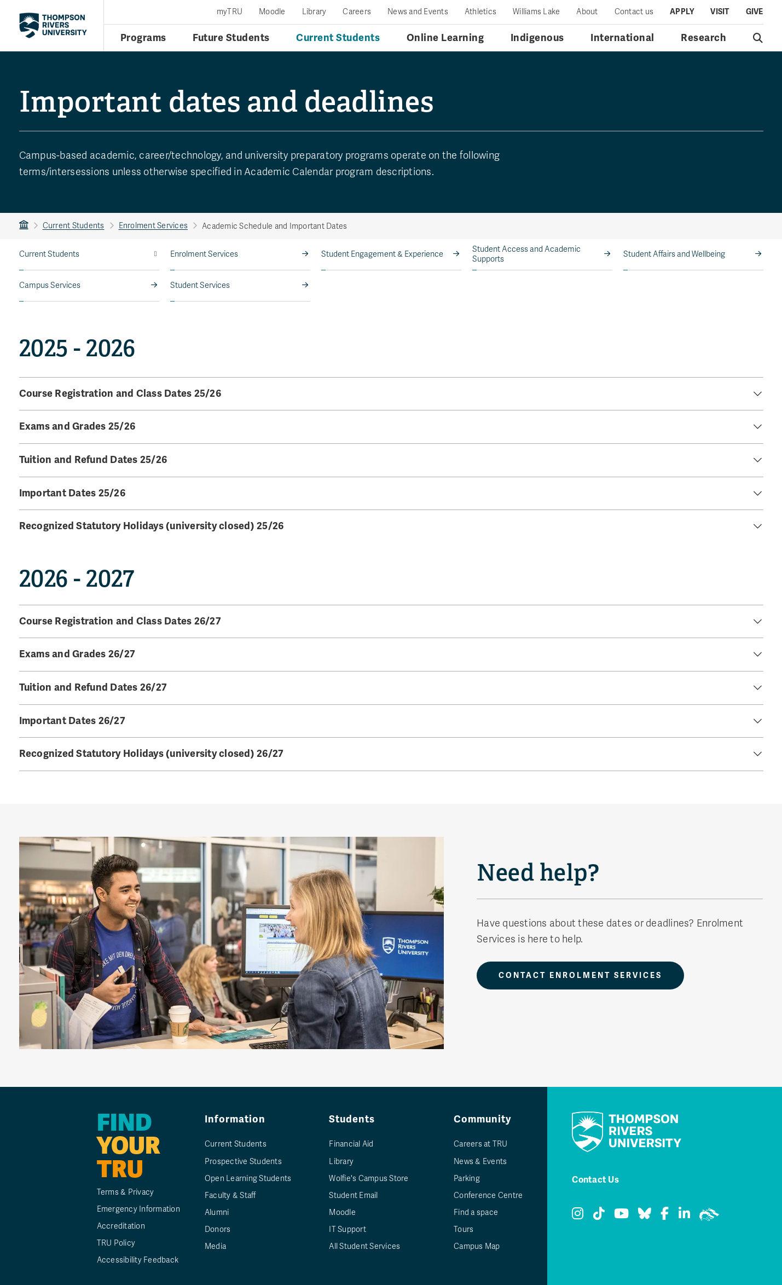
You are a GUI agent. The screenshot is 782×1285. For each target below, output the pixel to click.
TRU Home (23, 225)
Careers (357, 12)
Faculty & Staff (230, 1195)
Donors (218, 1229)
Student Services (200, 285)
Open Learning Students (248, 1178)
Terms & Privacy (125, 1192)
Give (754, 12)
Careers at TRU (481, 1144)
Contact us (634, 12)
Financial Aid (351, 1144)
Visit (719, 12)
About (587, 12)
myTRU (229, 12)
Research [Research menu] (703, 38)
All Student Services (364, 1246)
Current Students (74, 225)
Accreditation (121, 1226)
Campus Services (49, 285)
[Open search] (758, 38)
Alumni (217, 1212)
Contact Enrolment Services (580, 975)
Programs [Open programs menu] (143, 38)
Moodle (272, 12)
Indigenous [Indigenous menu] (537, 38)
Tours (463, 1229)
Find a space (476, 1212)
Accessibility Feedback (138, 1260)
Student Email (353, 1195)
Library (314, 12)
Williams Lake (536, 12)
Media (215, 1246)
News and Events (417, 12)
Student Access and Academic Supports (526, 254)
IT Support (347, 1229)
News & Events (480, 1161)
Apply (682, 12)
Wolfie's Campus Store (368, 1178)
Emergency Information (138, 1209)
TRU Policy (116, 1243)
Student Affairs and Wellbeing (674, 254)
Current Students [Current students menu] (338, 38)
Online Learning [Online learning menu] (445, 38)
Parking (467, 1178)
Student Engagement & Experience (382, 254)
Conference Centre (488, 1195)
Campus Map (477, 1246)
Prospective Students (243, 1161)
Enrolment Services (153, 225)
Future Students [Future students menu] (231, 38)
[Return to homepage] (53, 25)
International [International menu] (622, 38)
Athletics (480, 12)
